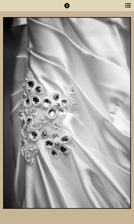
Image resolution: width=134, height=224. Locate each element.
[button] (67, 8)
